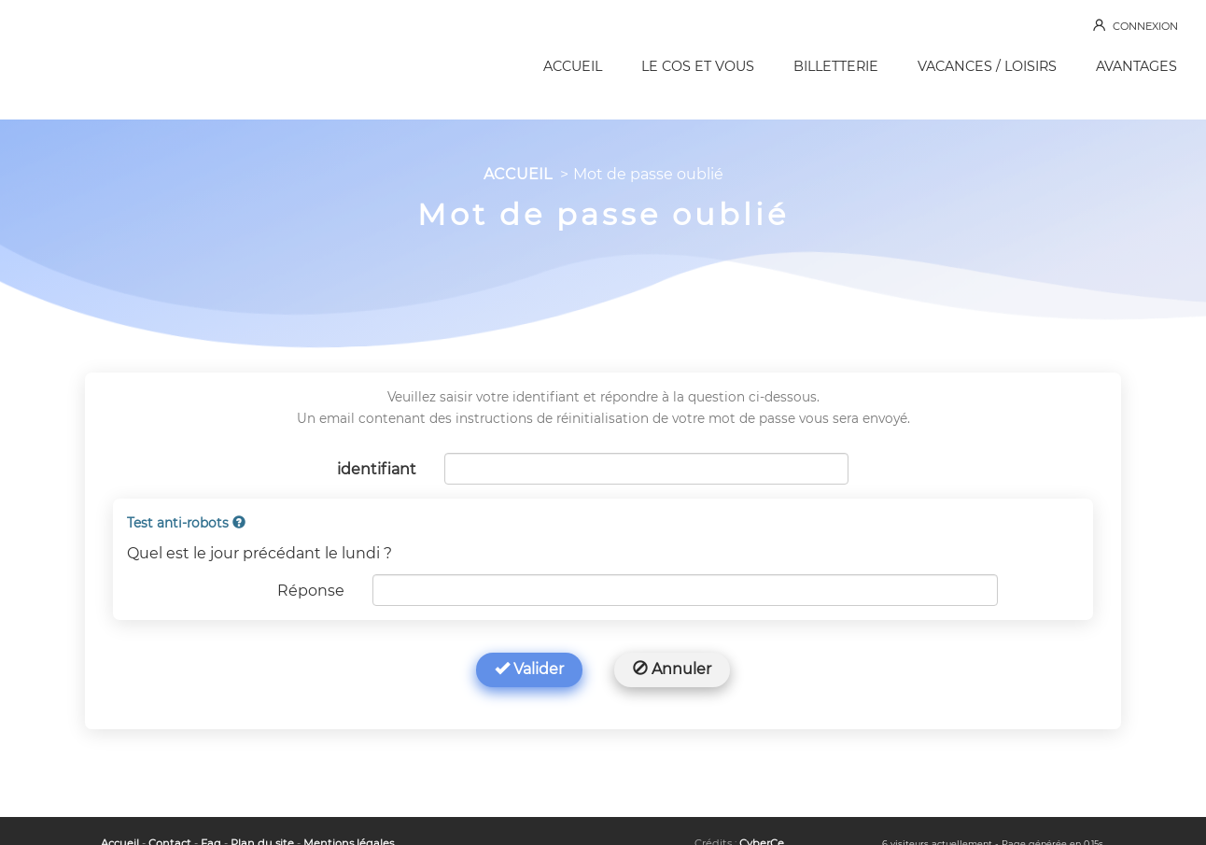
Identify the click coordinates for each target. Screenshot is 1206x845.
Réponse (310, 590)
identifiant (376, 469)
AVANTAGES (1136, 66)
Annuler (672, 669)
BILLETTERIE (835, 66)
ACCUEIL (572, 66)
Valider (529, 669)
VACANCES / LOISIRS (987, 66)
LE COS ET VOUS (697, 66)
